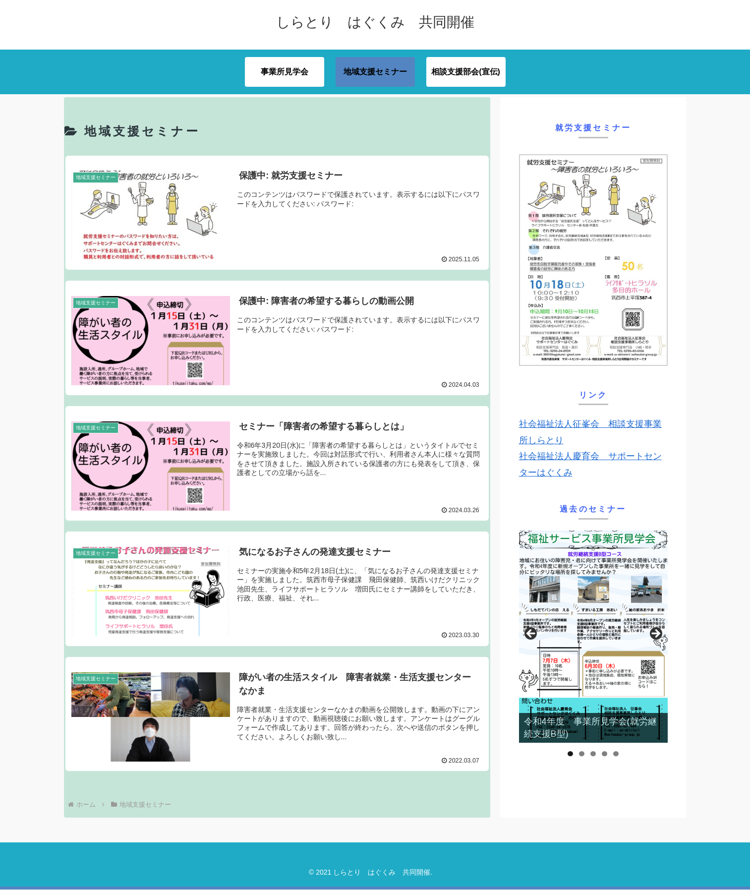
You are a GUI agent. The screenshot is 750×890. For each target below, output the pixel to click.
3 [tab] (593, 754)
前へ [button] (531, 634)
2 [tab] (581, 754)
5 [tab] (616, 754)
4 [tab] (604, 754)
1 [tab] (570, 754)
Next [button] (655, 634)
